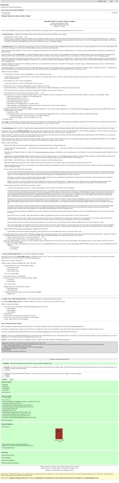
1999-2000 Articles (6, 14)
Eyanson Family (7, 408)
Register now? (47, 363)
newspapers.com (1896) (71, 121)
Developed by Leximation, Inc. (69, 468)
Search (11, 379)
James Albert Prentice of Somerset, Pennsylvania (14, 406)
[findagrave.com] (104, 55)
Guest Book (53, 466)
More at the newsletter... (7, 420)
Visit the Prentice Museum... (8, 460)
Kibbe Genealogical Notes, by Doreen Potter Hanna (15, 444)
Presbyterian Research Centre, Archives (44, 152)
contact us (12, 475)
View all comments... (6, 457)
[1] (25, 37)
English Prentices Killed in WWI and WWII (13, 412)
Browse (5, 379)
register (100, 1)
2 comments (115, 12)
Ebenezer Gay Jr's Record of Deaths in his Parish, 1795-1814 (17, 445)
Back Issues (5, 386)
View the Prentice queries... (8, 455)
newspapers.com (13, 65)
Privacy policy (56, 468)
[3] (43, 237)
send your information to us (45, 331)
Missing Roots (6, 388)
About (72, 466)
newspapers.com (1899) (36, 123)
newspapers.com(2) (69, 67)
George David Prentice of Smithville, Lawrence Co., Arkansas (18, 401)
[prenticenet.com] (9, 61)
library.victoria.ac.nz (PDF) (81, 138)
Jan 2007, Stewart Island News (24, 228)
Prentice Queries (61, 466)
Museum (15, 10)
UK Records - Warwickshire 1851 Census (13, 415)
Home (3, 10)
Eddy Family (6, 410)
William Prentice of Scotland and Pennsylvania (14, 405)
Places (10, 10)
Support (68, 466)
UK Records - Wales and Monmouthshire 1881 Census (16, 417)
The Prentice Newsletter (8, 403)
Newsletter (5, 384)
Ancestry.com (35, 258)
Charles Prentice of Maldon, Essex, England (13, 414)
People (6, 10)
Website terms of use (46, 468)
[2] (42, 93)
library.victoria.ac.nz (64, 339)
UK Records (6, 390)
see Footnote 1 (46, 54)
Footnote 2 (58, 299)
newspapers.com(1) (58, 67)
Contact (76, 466)
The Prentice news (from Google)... (10, 462)
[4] (45, 239)
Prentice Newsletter (6, 12)
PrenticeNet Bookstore (8, 447)
